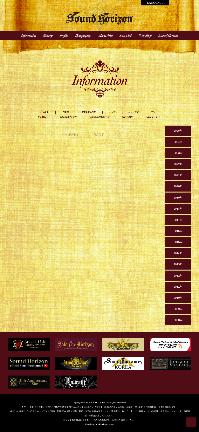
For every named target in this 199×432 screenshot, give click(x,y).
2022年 (178, 164)
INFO (65, 112)
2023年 (178, 152)
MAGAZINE (68, 117)
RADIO (43, 117)
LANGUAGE (155, 2)
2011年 (178, 286)
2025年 (178, 130)
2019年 (178, 197)
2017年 (178, 219)
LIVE (112, 112)
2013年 (178, 264)
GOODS (127, 117)
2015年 (178, 242)
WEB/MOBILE (99, 117)
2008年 (178, 320)
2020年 (178, 186)
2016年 (178, 230)
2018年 (178, 208)
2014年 (178, 253)
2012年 (178, 275)
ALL (46, 112)
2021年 (178, 175)
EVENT (133, 112)
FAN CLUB (152, 117)
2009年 (178, 309)
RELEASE (89, 112)
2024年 (178, 141)
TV (153, 112)
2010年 (178, 297)
